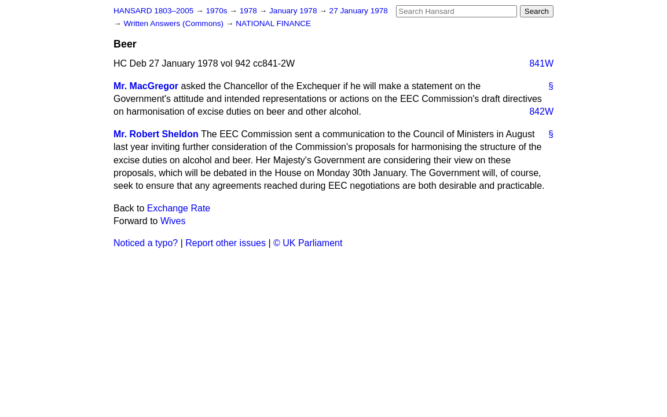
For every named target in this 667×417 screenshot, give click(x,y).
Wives (173, 221)
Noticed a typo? (145, 243)
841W (541, 63)
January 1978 (294, 10)
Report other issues (225, 243)
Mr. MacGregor (145, 86)
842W (541, 111)
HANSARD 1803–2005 (153, 10)
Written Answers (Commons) (174, 23)
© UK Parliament (307, 243)
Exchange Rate (178, 208)
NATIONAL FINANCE (273, 23)
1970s (217, 10)
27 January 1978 (358, 10)
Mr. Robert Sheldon (156, 134)
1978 (249, 10)
